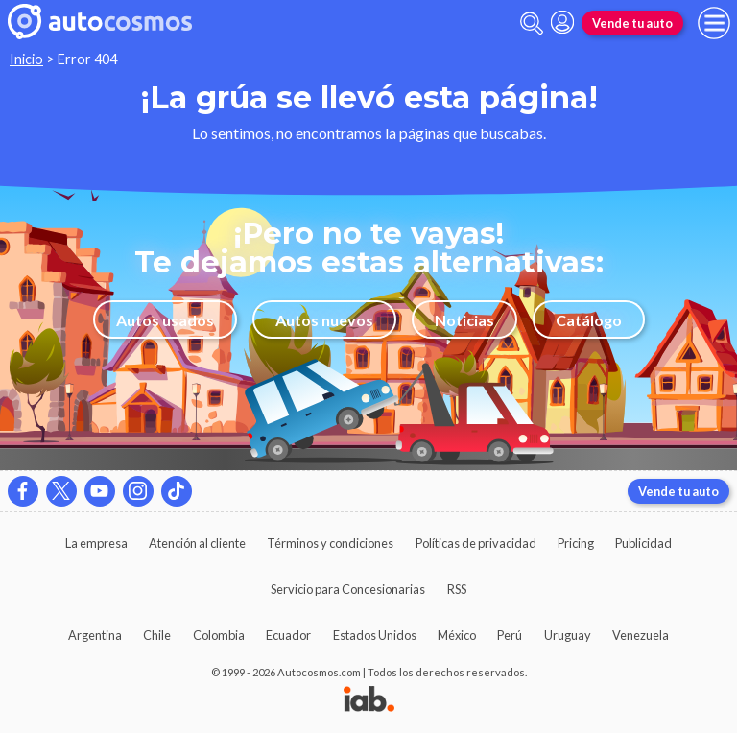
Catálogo (589, 320)
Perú (509, 635)
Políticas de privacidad (476, 543)
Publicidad (643, 543)
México (457, 635)
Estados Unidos (374, 635)
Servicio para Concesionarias (348, 589)
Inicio (26, 59)
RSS (456, 589)
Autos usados (165, 320)
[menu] (714, 23)
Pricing (576, 543)
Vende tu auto (632, 23)
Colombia (219, 635)
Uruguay (567, 635)
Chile (157, 635)
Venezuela (640, 635)
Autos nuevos (324, 320)
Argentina (95, 635)
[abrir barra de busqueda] (531, 23)
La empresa (96, 543)
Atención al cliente (197, 543)
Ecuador (288, 635)
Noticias (464, 320)
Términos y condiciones (330, 543)
